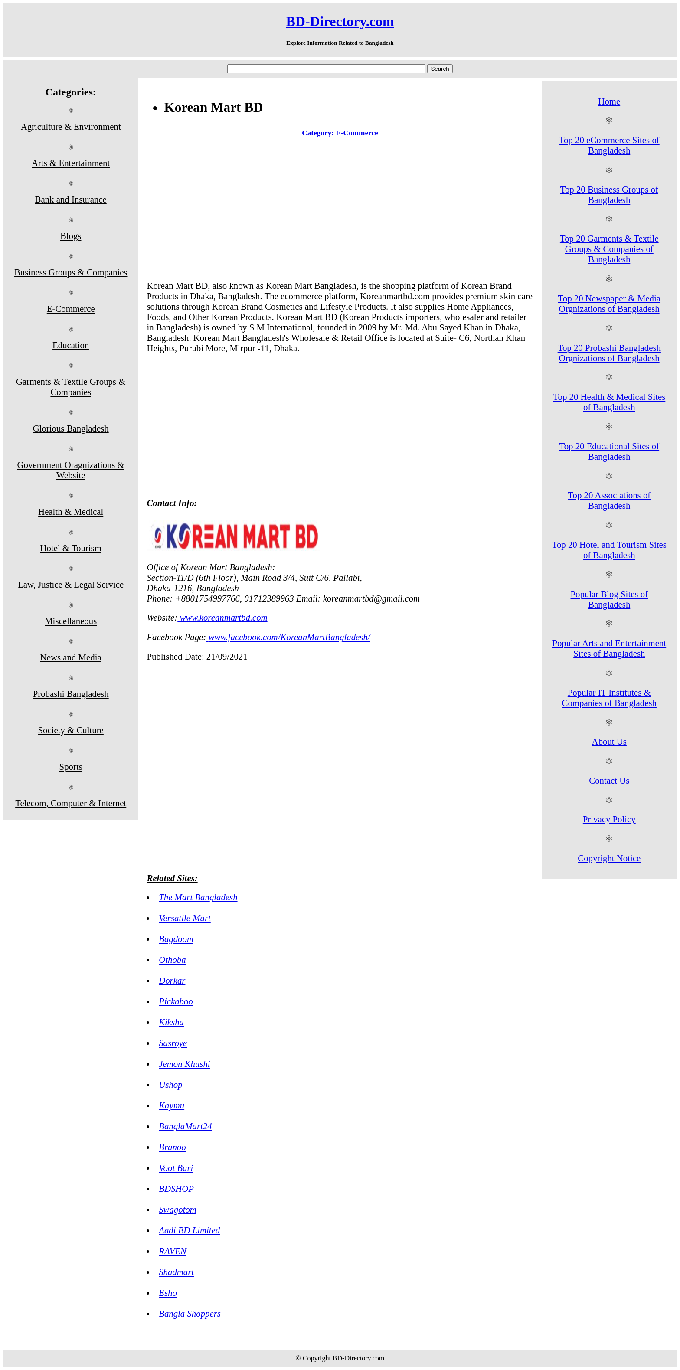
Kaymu (171, 1105)
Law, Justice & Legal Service (71, 584)
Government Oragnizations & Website (70, 470)
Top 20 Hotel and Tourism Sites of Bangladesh (609, 549)
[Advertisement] (340, 210)
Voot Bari (176, 1168)
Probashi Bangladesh (71, 694)
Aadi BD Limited (189, 1230)
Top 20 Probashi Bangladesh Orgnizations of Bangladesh (609, 353)
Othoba (172, 960)
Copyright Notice (609, 858)
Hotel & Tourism (70, 548)
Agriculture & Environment (71, 126)
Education (70, 345)
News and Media (70, 657)
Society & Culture (71, 730)
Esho (168, 1293)
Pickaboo (176, 1001)
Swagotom (177, 1209)
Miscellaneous (71, 621)
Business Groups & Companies (71, 272)
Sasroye (173, 1043)
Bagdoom (176, 939)
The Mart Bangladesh (198, 897)
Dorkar (172, 980)
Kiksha (171, 1022)
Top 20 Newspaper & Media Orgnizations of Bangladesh (609, 303)
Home (609, 101)
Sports (70, 767)
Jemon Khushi (184, 1064)
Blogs (71, 236)
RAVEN (172, 1251)
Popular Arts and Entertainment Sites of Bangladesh (609, 648)
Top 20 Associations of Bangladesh (609, 500)
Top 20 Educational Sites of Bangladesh (609, 451)
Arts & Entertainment (71, 163)
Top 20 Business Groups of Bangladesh (609, 194)
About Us (609, 741)
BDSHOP (176, 1188)
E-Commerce (71, 309)
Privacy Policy (609, 819)
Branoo (172, 1147)
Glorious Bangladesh (71, 428)
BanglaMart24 (185, 1126)
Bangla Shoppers (190, 1313)
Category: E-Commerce (340, 133)
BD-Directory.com (340, 21)
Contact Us (609, 780)
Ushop (170, 1084)
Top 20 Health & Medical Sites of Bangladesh (609, 402)
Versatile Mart (185, 918)
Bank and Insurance (71, 199)
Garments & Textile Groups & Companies (70, 386)
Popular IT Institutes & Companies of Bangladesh (609, 697)
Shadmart (176, 1272)
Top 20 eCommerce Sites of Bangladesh (609, 145)
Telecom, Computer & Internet (70, 803)
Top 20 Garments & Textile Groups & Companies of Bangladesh (609, 248)
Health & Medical (70, 512)
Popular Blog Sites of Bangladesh (609, 599)
